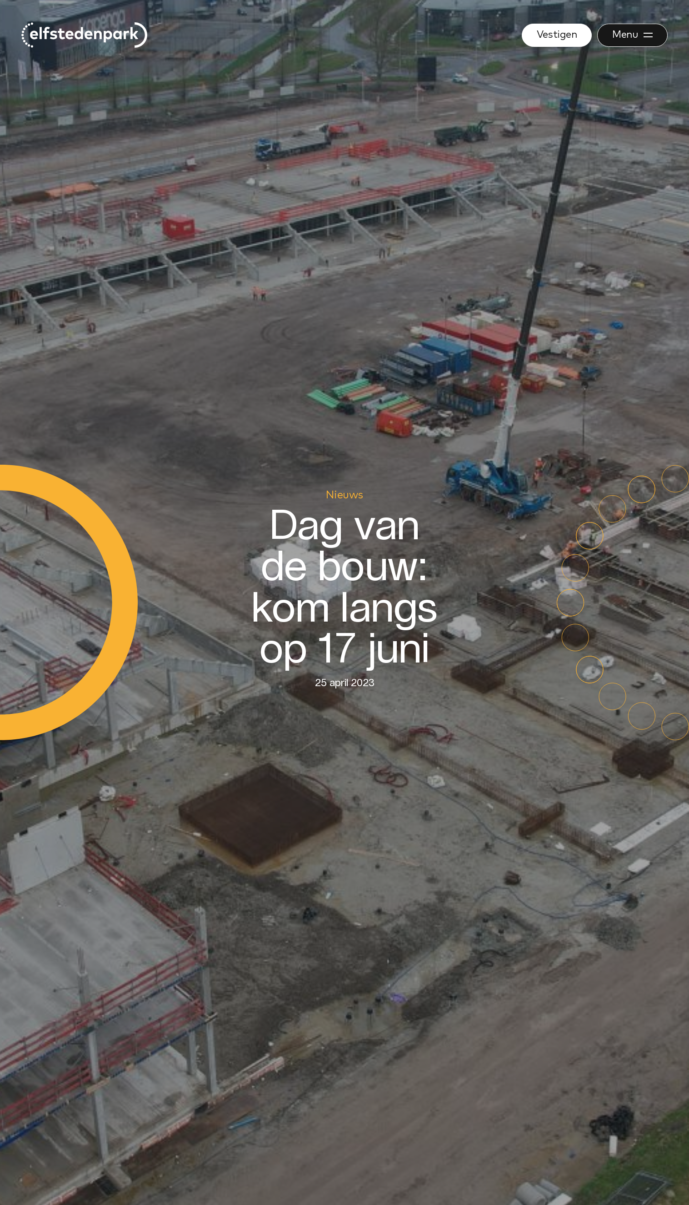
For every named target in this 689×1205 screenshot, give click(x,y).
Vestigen (557, 35)
